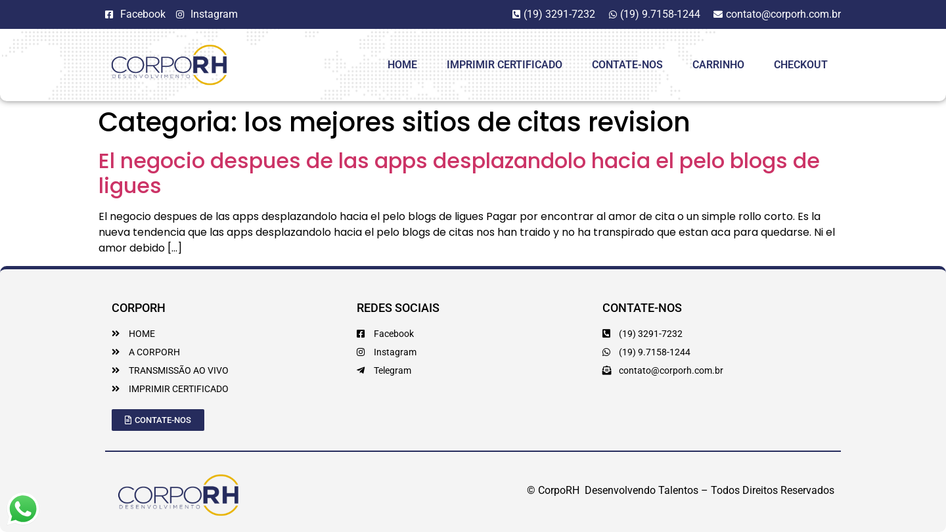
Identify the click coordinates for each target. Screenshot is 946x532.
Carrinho (718, 64)
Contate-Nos (627, 64)
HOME (402, 64)
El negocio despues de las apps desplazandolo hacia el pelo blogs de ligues (459, 173)
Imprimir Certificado (504, 64)
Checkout (801, 64)
